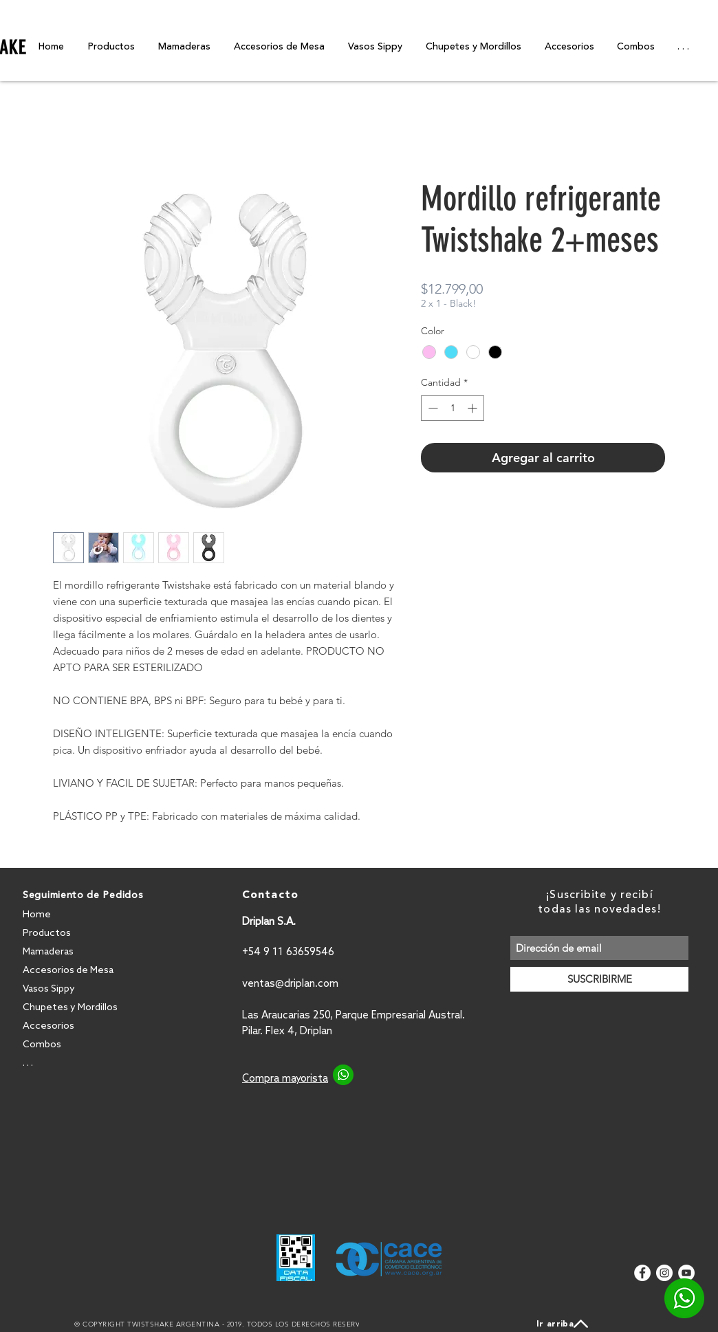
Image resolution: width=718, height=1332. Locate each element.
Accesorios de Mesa (68, 970)
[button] (683, 46)
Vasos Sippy (49, 989)
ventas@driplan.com (290, 984)
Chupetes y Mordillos (70, 1008)
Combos (42, 1045)
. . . (28, 1063)
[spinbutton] (452, 408)
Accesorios (48, 1026)
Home (37, 915)
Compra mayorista (285, 1079)
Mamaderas (48, 952)
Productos (47, 933)
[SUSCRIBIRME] (599, 979)
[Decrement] (431, 408)
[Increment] (473, 408)
